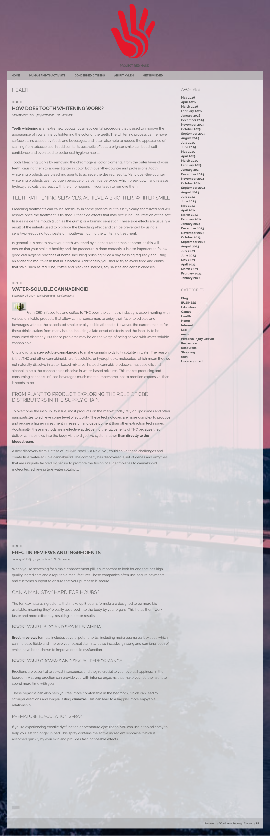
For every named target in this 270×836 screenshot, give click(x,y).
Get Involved (153, 75)
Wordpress (225, 823)
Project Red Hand (134, 65)
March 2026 (189, 106)
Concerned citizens (90, 75)
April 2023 (188, 264)
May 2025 (188, 151)
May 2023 (188, 260)
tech (184, 357)
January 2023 (190, 278)
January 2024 (190, 224)
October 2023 (191, 237)
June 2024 (188, 201)
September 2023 (193, 242)
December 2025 (192, 120)
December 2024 (192, 174)
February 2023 (191, 273)
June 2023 (188, 255)
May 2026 (188, 97)
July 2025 (188, 142)
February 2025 (191, 165)
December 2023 (192, 228)
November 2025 (192, 124)
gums (76, 221)
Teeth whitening (25, 128)
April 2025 (188, 156)
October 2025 (191, 129)
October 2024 (191, 183)
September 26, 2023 (23, 295)
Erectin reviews (24, 637)
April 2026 (188, 102)
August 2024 (190, 192)
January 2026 (190, 115)
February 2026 (191, 111)
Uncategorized (191, 361)
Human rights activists (47, 75)
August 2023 (190, 246)
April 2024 (188, 210)
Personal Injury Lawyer (197, 339)
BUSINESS (188, 303)
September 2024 (193, 188)
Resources (188, 348)
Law (184, 330)
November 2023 (192, 233)
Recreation (189, 343)
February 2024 (191, 219)
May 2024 (188, 206)
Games (186, 312)
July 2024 (188, 197)
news (185, 334)
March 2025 (189, 161)
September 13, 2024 (23, 114)
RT (257, 823)
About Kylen (124, 75)
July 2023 (188, 251)
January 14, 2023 (22, 559)
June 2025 (188, 147)
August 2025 (190, 138)
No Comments (65, 114)
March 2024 (189, 215)
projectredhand (45, 114)
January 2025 (190, 170)
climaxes (79, 699)
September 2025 (193, 133)
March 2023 (189, 269)
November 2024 (192, 179)
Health (17, 102)
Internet (187, 325)
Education (188, 307)
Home (16, 75)
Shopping (188, 352)
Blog (184, 298)
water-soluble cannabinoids (56, 352)
